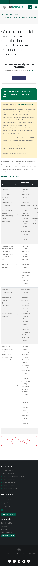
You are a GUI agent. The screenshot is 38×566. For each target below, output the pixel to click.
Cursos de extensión (9, 482)
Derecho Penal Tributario (29, 17)
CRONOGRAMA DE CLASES (10, 177)
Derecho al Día (6, 523)
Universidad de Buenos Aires (20, 553)
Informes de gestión (8, 473)
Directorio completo (8, 514)
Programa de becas (8, 485)
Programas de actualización (11, 17)
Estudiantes (14, 2)
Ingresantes (4, 2)
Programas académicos (10, 488)
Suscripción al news (8, 535)
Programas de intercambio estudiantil (14, 476)
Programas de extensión (10, 479)
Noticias (4, 526)
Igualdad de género (10, 503)
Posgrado (17, 15)
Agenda (4, 529)
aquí (31, 70)
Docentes (24, 2)
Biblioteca (7, 510)
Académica (9, 15)
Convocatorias (6, 532)
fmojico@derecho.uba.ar (24, 104)
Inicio (2, 15)
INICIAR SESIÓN (19, 78)
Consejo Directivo (8, 470)
